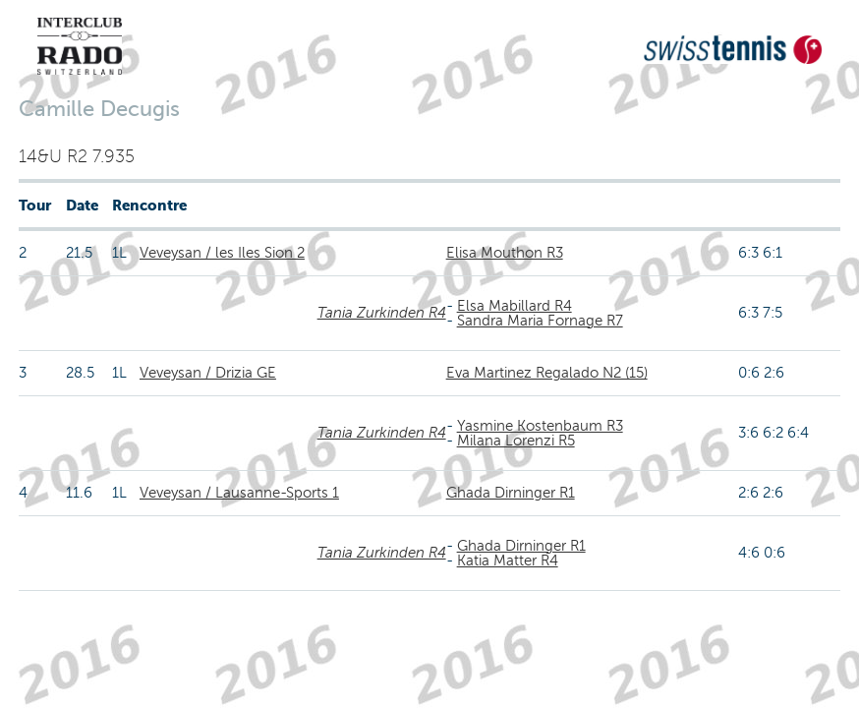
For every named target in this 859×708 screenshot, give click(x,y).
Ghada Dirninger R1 (510, 493)
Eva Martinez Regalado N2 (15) (547, 373)
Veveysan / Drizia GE (208, 373)
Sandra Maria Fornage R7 (540, 320)
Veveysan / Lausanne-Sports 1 (239, 493)
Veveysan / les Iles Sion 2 (222, 253)
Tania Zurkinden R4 (381, 313)
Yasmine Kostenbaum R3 (540, 426)
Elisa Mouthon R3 (504, 253)
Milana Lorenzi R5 (516, 440)
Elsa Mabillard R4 (514, 306)
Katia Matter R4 (507, 560)
